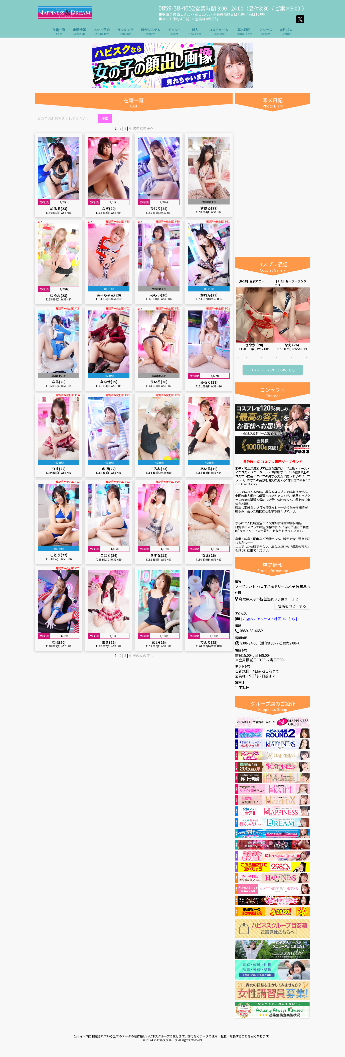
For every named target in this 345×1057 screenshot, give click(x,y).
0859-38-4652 (251, 630)
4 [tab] (261, 361)
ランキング (125, 31)
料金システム (150, 31)
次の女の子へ (142, 128)
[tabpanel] (254, 315)
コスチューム (218, 31)
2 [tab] (246, 361)
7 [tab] (283, 361)
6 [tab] (276, 361)
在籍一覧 (58, 31)
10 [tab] (306, 361)
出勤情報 (79, 31)
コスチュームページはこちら (272, 369)
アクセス (265, 31)
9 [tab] (298, 361)
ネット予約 (101, 31)
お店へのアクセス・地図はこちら (269, 618)
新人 (195, 31)
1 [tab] (238, 361)
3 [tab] (253, 361)
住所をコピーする (292, 605)
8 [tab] (291, 361)
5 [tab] (268, 361)
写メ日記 (244, 31)
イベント (174, 31)
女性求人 (286, 31)
